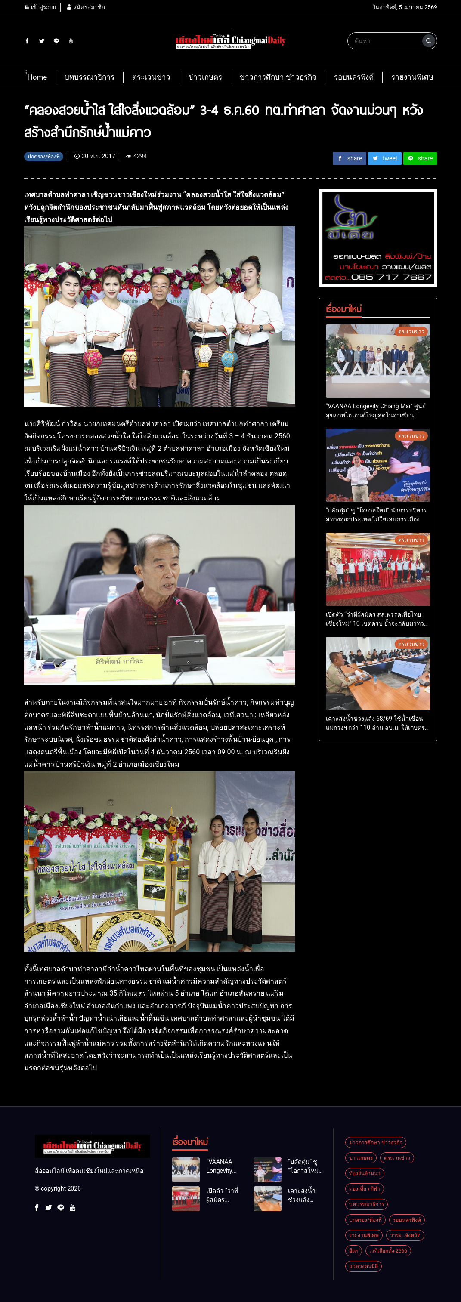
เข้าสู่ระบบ (40, 7)
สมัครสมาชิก (85, 7)
